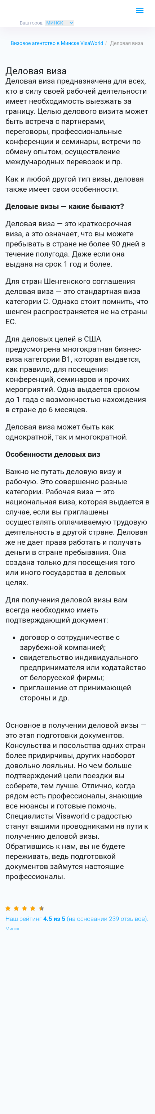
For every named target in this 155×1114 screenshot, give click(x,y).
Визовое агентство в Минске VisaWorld (57, 43)
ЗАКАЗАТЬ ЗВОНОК (120, 12)
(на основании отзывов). (77, 918)
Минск (12, 928)
